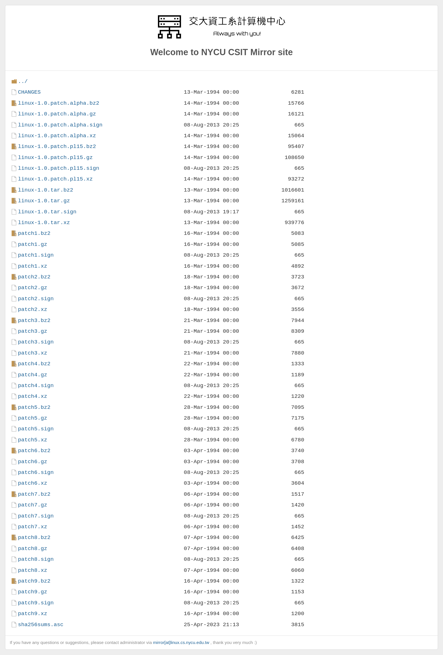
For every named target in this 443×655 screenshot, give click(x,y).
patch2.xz (32, 309)
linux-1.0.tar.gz (44, 201)
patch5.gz (32, 418)
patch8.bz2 (34, 537)
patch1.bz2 (34, 233)
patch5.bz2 (34, 407)
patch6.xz (32, 483)
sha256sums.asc (40, 624)
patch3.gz (32, 331)
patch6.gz (32, 461)
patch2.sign (36, 298)
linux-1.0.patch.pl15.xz (55, 179)
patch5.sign (36, 429)
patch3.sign (36, 342)
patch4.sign (36, 385)
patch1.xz (32, 266)
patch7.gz (32, 505)
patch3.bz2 (34, 320)
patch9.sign (36, 603)
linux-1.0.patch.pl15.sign (58, 168)
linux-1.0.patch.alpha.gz (57, 114)
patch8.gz (32, 548)
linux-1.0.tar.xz (44, 222)
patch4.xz (32, 396)
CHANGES (29, 92)
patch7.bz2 (34, 494)
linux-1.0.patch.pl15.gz (55, 157)
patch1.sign (36, 255)
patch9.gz (32, 592)
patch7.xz (32, 527)
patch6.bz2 (34, 450)
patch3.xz (32, 353)
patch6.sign (36, 472)
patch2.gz (32, 287)
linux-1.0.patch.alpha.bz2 (58, 103)
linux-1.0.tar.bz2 (45, 190)
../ (23, 81)
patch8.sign (36, 559)
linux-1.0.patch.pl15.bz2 (57, 146)
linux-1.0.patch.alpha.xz (57, 135)
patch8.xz (32, 570)
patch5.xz (32, 440)
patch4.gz (32, 375)
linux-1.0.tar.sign (47, 212)
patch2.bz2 (34, 277)
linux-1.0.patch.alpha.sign (60, 125)
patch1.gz (32, 244)
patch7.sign (36, 516)
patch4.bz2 (34, 364)
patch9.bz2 (34, 581)
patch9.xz (32, 613)
